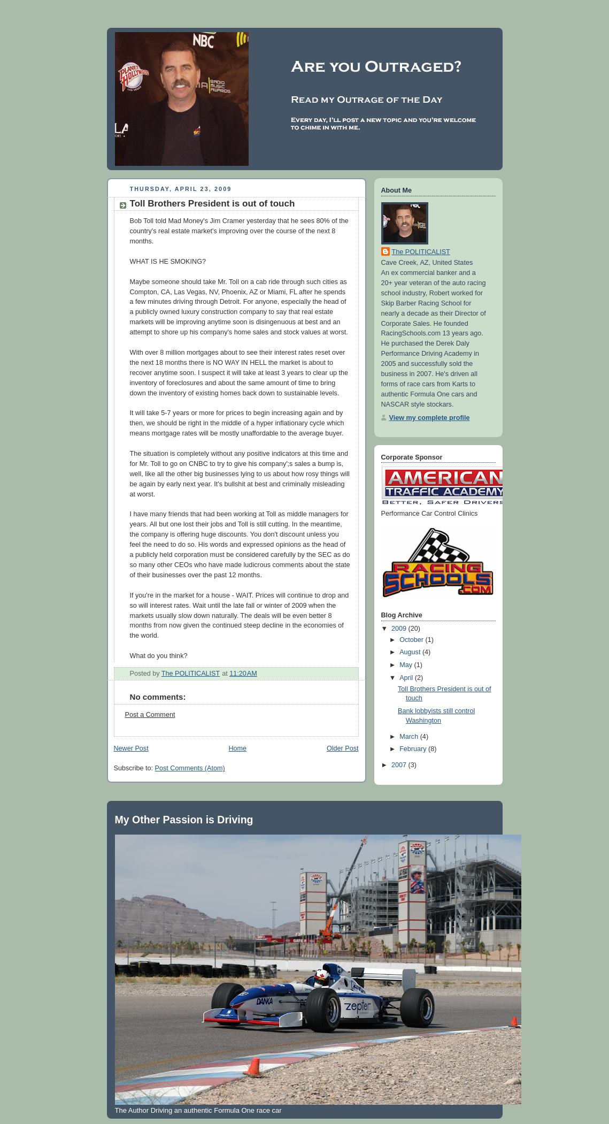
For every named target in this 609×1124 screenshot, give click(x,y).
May (406, 665)
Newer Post (131, 748)
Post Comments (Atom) (190, 768)
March (409, 736)
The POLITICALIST (421, 252)
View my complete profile (429, 418)
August (410, 652)
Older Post (343, 748)
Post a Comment (150, 714)
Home (237, 748)
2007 (399, 765)
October (412, 640)
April (407, 678)
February (413, 749)
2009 (399, 628)
